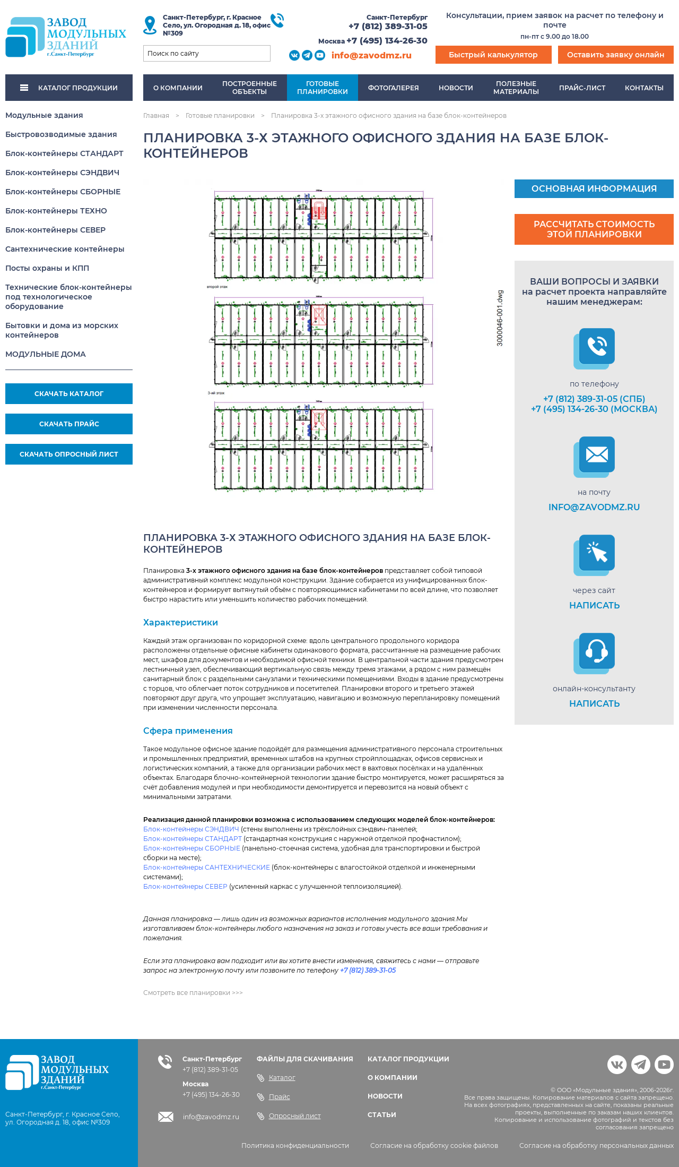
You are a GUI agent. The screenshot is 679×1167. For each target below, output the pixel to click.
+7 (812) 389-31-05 (388, 26)
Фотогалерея (393, 88)
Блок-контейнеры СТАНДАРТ (64, 153)
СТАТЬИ (382, 1115)
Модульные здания (44, 115)
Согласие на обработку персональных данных (596, 1145)
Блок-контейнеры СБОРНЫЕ (62, 191)
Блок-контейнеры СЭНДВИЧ (62, 172)
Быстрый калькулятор (493, 54)
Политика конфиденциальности (295, 1145)
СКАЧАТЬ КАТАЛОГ (68, 394)
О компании (178, 88)
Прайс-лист (582, 88)
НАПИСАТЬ (594, 605)
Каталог (276, 1078)
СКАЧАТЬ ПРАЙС (69, 424)
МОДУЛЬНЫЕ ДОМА (45, 354)
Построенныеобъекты (249, 88)
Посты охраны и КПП (47, 268)
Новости (456, 88)
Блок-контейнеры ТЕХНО (56, 211)
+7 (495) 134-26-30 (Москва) (594, 409)
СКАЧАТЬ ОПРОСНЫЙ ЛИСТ (69, 454)
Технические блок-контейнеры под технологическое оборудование (68, 296)
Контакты (644, 88)
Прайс (273, 1097)
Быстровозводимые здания (61, 134)
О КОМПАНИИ (392, 1078)
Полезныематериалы (516, 88)
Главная (156, 115)
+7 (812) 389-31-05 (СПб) (594, 399)
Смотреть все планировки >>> (193, 993)
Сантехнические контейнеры (65, 249)
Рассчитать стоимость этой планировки (594, 229)
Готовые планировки (220, 115)
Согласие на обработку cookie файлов (434, 1145)
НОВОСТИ (385, 1096)
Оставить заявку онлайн (616, 54)
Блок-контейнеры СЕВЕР (55, 230)
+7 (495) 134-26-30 (387, 41)
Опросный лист (289, 1116)
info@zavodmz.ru (372, 55)
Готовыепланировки (322, 88)
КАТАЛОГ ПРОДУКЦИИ (69, 88)
